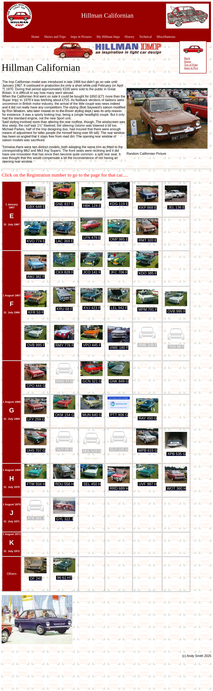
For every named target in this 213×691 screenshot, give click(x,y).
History (129, 36)
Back (182, 58)
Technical (145, 36)
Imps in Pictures (81, 36)
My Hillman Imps (108, 36)
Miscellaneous (166, 36)
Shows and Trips (55, 36)
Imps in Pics (186, 68)
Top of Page (186, 64)
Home (35, 36)
